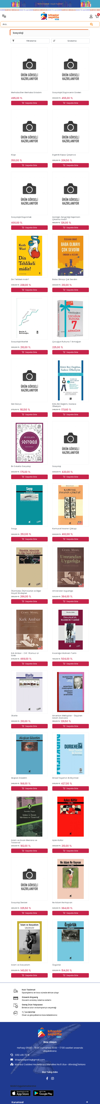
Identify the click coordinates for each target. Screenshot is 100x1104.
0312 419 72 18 (19, 1055)
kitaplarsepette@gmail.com (27, 1059)
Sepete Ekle (29, 103)
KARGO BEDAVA (15, 10)
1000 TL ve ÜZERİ (29, 10)
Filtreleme (31, 40)
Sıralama (72, 40)
